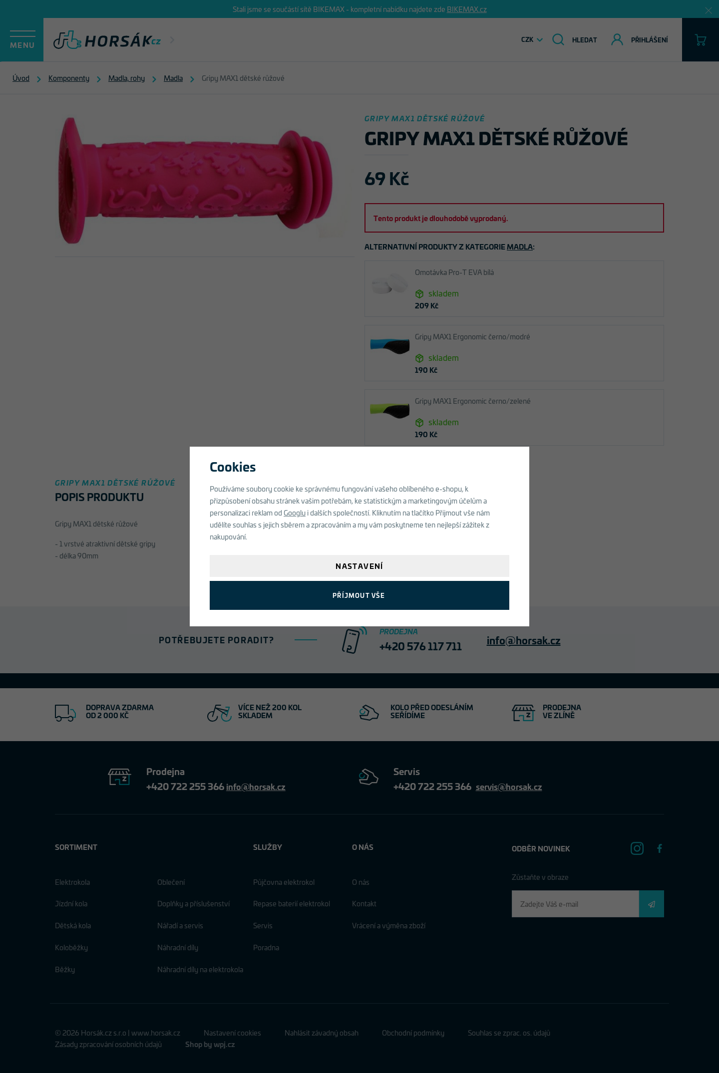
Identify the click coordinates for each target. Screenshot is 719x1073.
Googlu (295, 512)
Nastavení (359, 565)
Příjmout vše (359, 595)
